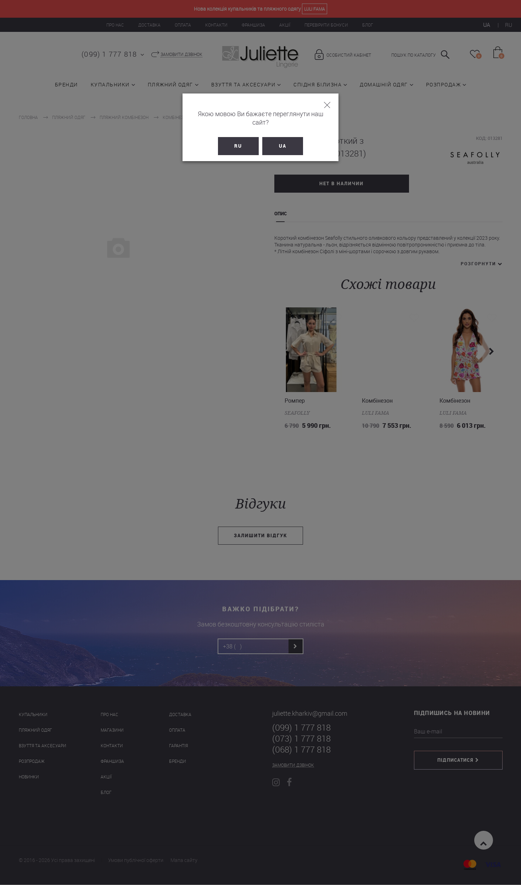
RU (238, 137)
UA (282, 137)
